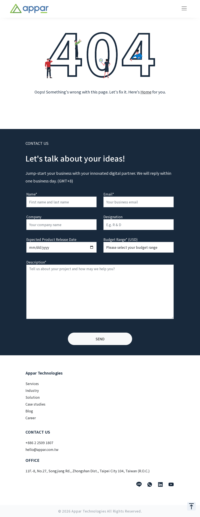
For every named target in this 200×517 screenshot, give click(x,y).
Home (145, 92)
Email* (108, 194)
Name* (31, 194)
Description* (36, 262)
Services (32, 383)
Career (30, 417)
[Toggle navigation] (184, 8)
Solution (32, 397)
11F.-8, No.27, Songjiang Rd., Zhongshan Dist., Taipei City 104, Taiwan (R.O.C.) (87, 470)
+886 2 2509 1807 (39, 442)
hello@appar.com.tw (41, 449)
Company (33, 216)
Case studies (35, 404)
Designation (112, 216)
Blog (29, 410)
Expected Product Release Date (51, 239)
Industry (32, 390)
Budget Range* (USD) (120, 239)
